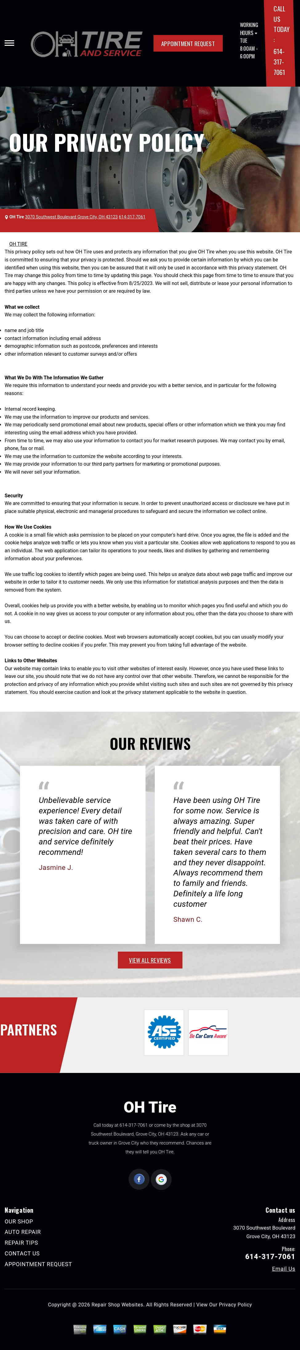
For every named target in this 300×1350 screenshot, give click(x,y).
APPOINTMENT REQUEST (188, 43)
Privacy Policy (235, 1305)
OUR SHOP (19, 1221)
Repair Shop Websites (117, 1305)
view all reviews (150, 960)
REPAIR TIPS (21, 1242)
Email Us (283, 1269)
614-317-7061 (279, 61)
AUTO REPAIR (23, 1232)
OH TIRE (18, 244)
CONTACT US (22, 1253)
